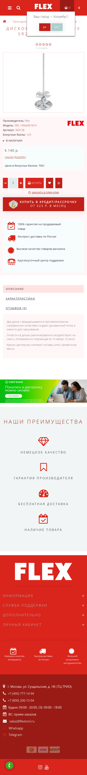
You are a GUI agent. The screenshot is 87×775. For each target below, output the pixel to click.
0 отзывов (41, 48)
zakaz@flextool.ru (22, 721)
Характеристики (20, 298)
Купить (34, 183)
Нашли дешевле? (15, 157)
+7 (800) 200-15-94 (21, 700)
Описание (15, 289)
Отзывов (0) (16, 308)
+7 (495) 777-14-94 (21, 693)
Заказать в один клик (45, 192)
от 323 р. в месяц (43, 204)
